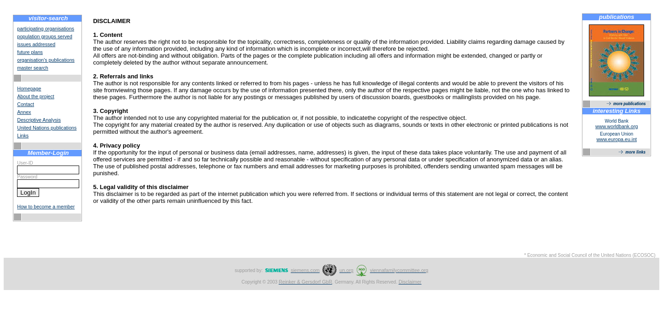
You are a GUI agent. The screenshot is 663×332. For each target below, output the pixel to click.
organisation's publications (46, 60)
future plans (30, 52)
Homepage (29, 88)
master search (32, 68)
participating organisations (45, 28)
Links (23, 135)
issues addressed (36, 44)
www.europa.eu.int (616, 139)
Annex (24, 112)
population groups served (44, 36)
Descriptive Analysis (39, 120)
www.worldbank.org (616, 126)
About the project (35, 96)
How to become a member (46, 206)
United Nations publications (46, 127)
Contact (25, 104)
